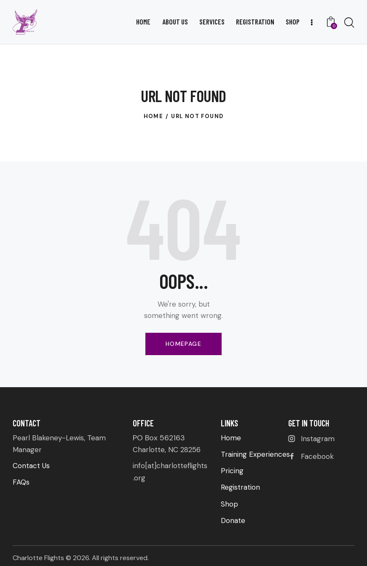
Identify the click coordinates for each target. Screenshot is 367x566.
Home (153, 116)
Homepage (183, 344)
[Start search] (349, 23)
